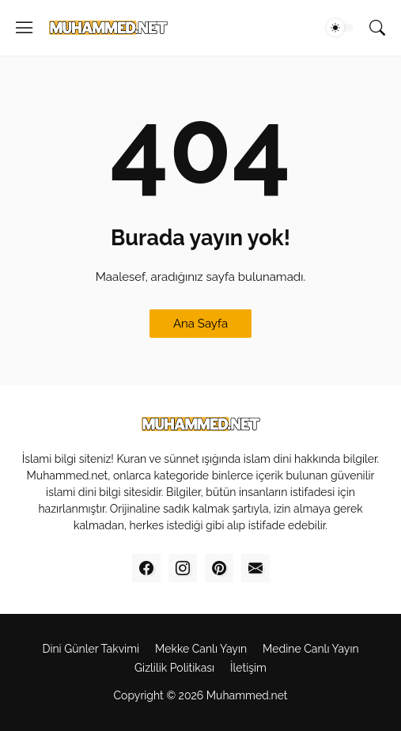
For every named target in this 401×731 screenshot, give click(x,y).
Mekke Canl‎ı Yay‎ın (201, 648)
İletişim (248, 667)
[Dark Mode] (340, 27)
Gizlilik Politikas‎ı (174, 667)
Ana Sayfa (200, 323)
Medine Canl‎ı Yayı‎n (310, 648)
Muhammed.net (247, 695)
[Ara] (377, 27)
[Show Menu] (24, 27)
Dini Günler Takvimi (90, 648)
